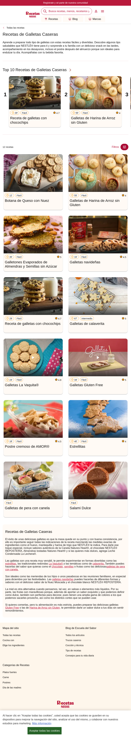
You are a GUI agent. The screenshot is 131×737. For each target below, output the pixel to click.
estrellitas (10, 563)
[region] (65, 723)
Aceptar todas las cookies (44, 730)
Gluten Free (12, 607)
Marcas (95, 19)
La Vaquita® (56, 563)
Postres (6, 682)
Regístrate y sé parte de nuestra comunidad (65, 2)
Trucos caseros (73, 640)
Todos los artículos (75, 635)
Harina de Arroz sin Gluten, (45, 607)
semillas (69, 566)
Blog (73, 19)
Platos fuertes (10, 672)
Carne (6, 677)
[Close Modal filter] (124, 147)
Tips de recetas (73, 650)
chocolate (57, 566)
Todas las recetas (15, 27)
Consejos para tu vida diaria (80, 655)
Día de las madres (12, 687)
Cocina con (8, 640)
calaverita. (99, 563)
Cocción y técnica (75, 645)
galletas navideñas (63, 579)
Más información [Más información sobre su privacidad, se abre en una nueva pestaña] (41, 723)
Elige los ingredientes (13, 645)
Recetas (51, 19)
